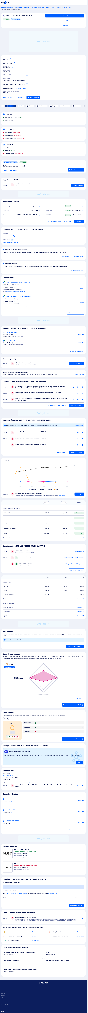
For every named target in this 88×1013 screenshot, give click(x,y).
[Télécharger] (82, 387)
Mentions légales (7, 97)
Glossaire (3, 1007)
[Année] (6, 718)
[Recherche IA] (10, 106)
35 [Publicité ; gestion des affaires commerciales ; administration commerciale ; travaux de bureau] (24, 859)
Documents (65, 106)
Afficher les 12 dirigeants (76, 351)
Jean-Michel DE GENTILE (9, 88)
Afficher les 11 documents (76, 405)
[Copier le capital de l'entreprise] (39, 210)
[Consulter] (77, 387)
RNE (7, 92)
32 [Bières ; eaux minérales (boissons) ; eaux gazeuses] (21, 859)
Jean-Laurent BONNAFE (21, 782)
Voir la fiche (81, 334)
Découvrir (79, 762)
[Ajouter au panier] (77, 185)
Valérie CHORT (46, 782)
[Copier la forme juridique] (26, 79)
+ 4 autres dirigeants (21, 88)
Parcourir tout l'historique (76, 905)
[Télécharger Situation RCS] (82, 206)
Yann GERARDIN (38, 782)
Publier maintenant (62, 452)
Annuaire (3, 995)
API (2, 997)
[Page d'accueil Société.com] (5, 2)
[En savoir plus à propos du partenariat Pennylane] (80, 936)
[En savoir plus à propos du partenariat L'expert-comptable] (35, 940)
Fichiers (3, 993)
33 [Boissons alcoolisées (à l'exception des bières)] (23, 859)
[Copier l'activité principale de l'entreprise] (39, 206)
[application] (44, 474)
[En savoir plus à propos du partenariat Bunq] (35, 936)
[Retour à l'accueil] (43, 982)
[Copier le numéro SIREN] (10, 58)
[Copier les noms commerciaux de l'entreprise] (39, 215)
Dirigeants (53, 106)
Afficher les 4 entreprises (76, 831)
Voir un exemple (81, 179)
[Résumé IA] (73, 387)
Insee (4, 92)
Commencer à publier (79, 425)
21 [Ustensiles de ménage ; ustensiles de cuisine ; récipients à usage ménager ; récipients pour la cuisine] (18, 859)
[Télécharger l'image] (11, 850)
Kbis (21, 106)
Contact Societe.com (5, 1004)
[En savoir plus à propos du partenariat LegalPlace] (35, 932)
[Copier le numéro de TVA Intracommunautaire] (12, 67)
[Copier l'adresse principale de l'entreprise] (27, 83)
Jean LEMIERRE (11, 782)
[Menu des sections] (2, 106)
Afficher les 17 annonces (77, 452)
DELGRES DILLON (52, 893)
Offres (2, 990)
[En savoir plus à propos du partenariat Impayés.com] (80, 932)
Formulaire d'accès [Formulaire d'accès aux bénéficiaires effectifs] (79, 374)
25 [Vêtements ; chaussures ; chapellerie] (19, 859)
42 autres (52, 782)
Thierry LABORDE (30, 782)
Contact (30, 106)
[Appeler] (64, 20)
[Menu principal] (85, 3)
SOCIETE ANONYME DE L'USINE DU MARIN (17, 893)
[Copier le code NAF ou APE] (27, 75)
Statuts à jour (19, 97)
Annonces (76, 106)
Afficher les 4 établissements (75, 313)
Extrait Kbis (79, 221)
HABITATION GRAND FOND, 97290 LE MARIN (14, 84)
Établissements (41, 106)
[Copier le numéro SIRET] (14, 63)
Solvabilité (64, 16)
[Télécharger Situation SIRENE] (82, 210)
